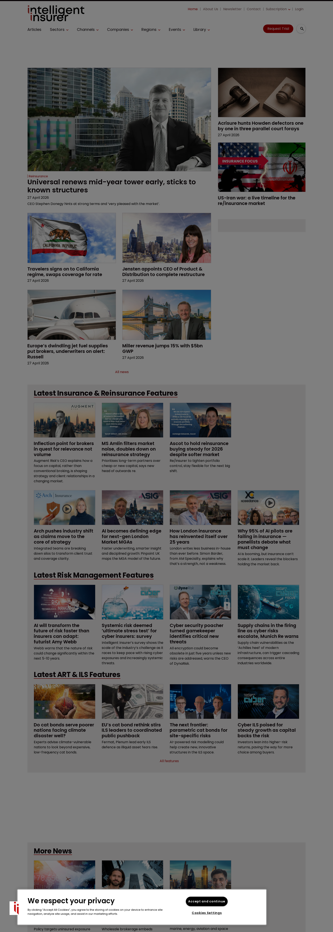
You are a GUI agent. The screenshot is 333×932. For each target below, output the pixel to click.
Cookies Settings (207, 913)
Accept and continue (206, 901)
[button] (16, 908)
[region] (142, 907)
